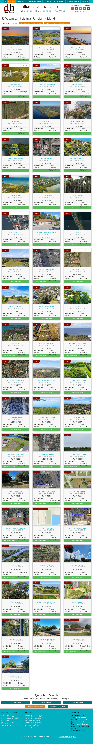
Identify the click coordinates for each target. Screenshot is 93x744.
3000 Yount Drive (15, 196)
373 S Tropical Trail (15, 492)
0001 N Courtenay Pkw (46, 270)
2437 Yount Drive (46, 196)
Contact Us (85, 1)
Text (56, 11)
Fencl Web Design (65, 737)
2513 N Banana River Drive (46, 603)
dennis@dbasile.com (82, 724)
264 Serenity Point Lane (46, 307)
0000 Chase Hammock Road (46, 381)
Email (63, 11)
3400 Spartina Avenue (15, 159)
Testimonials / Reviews (33, 720)
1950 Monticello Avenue (77, 566)
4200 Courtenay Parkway (77, 529)
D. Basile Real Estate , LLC (39, 737)
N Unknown (15, 122)
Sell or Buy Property (73, 1)
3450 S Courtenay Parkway (46, 418)
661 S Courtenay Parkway (15, 381)
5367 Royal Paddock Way (15, 455)
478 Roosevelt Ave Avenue (46, 640)
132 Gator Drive (77, 603)
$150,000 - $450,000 (50, 23)
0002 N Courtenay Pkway (46, 492)
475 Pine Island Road (46, 566)
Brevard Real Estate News (34, 715)
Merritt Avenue (77, 85)
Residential (11, 1)
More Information (58, 1)
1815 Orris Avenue (15, 603)
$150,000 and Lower (63, 23)
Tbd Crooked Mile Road (77, 159)
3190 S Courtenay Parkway (77, 455)
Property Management (34, 1)
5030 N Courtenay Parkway (46, 233)
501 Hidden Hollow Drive (77, 492)
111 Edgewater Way (15, 566)
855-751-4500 (82, 720)
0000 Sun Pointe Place (15, 307)
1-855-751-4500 (47, 11)
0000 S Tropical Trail (77, 122)
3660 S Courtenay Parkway (77, 344)
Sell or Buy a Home (8, 722)
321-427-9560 (28, 11)
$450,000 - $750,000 (36, 23)
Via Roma (15, 344)
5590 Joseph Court (46, 529)
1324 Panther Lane (15, 270)
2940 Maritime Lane (46, 122)
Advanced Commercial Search (58, 706)
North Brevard (15, 702)
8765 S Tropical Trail (15, 233)
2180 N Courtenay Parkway (15, 529)
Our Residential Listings (10, 717)
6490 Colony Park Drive (77, 640)
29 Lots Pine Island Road (46, 85)
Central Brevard (46, 702)
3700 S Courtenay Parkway (77, 381)
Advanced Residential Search (35, 706)
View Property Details (9, 60)
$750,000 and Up (24, 23)
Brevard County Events (33, 722)
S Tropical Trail (77, 233)
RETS (74, 737)
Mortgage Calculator (32, 725)
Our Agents (47, 1)
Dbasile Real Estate (8, 715)
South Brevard (77, 702)
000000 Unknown (46, 159)
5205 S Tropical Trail (77, 270)
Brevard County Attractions (35, 724)
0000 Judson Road (15, 640)
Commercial (21, 1)
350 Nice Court (15, 677)
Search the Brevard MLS (10, 724)
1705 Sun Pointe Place (46, 344)
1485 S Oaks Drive (77, 418)
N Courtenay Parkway (46, 48)
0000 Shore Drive (15, 85)
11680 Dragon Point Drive (77, 48)
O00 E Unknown (77, 196)
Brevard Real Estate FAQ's (34, 719)
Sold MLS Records (7, 725)
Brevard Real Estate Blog (34, 717)
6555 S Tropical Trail (15, 48)
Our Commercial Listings (10, 719)
